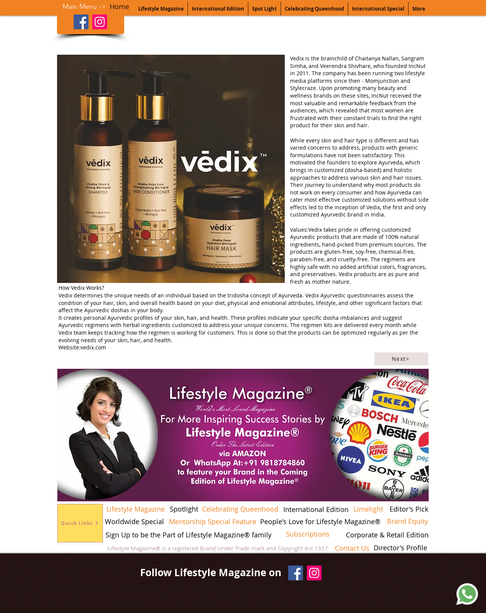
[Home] (119, 6)
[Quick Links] (80, 523)
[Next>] (401, 358)
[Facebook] (81, 21)
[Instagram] (99, 21)
